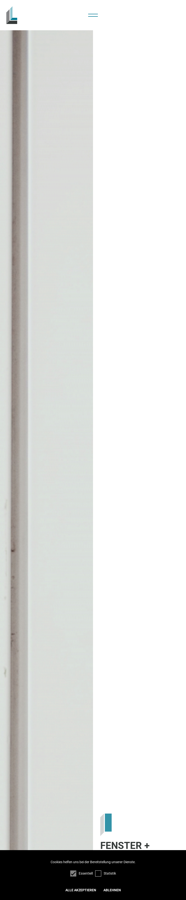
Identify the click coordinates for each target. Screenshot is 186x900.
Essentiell (81, 873)
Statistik (105, 873)
